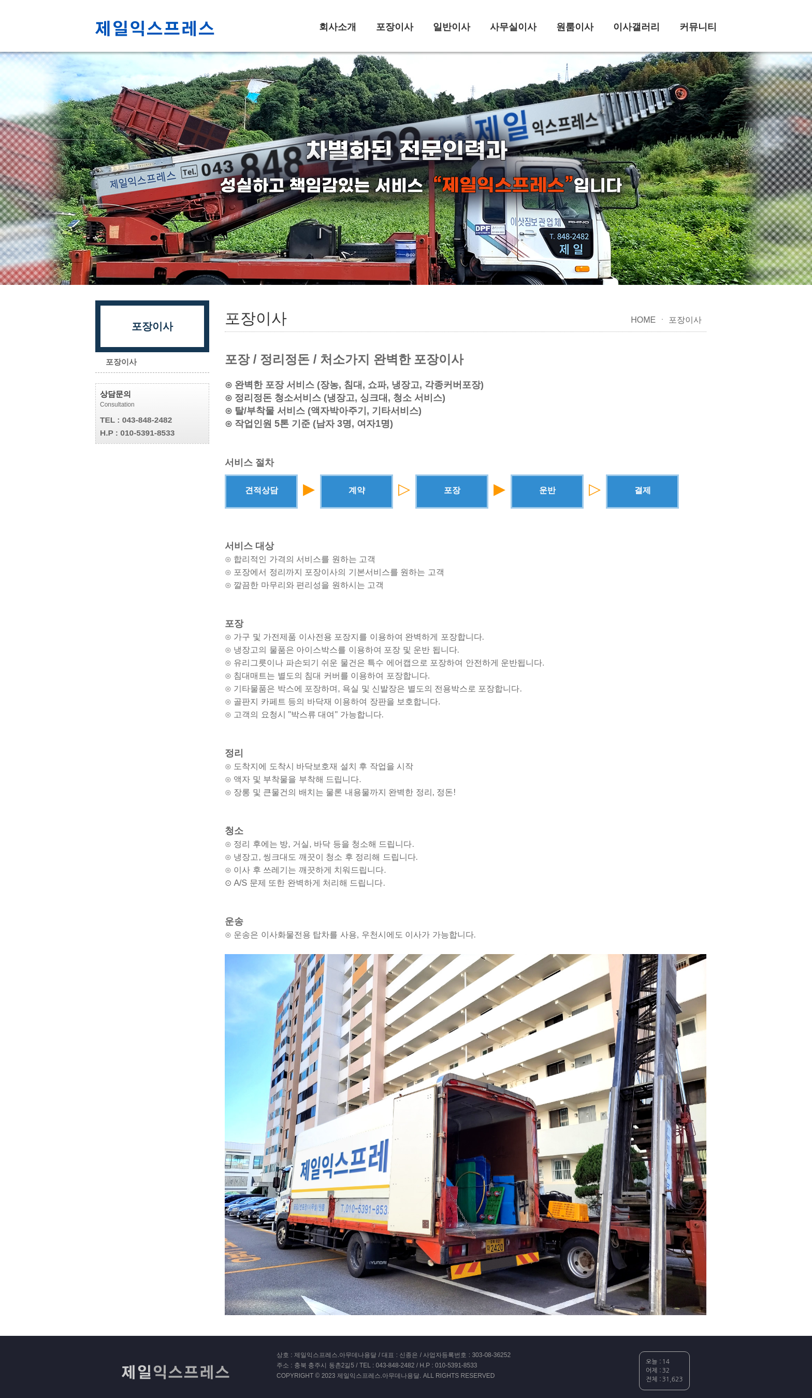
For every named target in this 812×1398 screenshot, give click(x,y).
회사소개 (337, 27)
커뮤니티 (698, 27)
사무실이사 (513, 27)
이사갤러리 (636, 27)
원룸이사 (574, 27)
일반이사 (451, 27)
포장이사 (394, 27)
